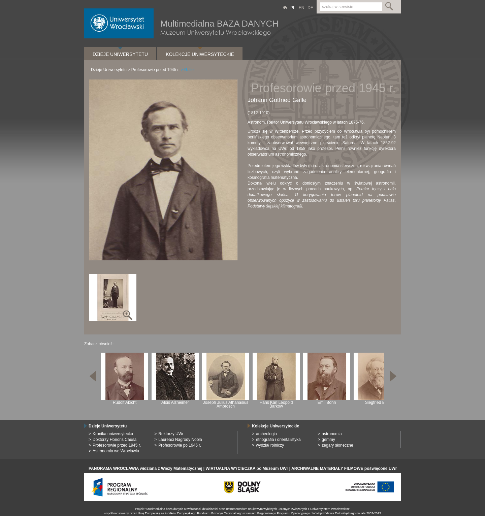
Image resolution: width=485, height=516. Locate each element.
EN (301, 7)
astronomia (332, 433)
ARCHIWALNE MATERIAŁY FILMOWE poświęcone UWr (344, 468)
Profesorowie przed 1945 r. (155, 69)
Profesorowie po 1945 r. (179, 445)
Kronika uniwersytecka (113, 433)
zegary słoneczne (337, 445)
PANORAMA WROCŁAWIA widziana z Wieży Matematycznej (145, 468)
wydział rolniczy (270, 445)
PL (292, 7)
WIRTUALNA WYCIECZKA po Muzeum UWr (247, 468)
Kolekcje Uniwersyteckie (200, 54)
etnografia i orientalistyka (278, 439)
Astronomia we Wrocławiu (116, 451)
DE (310, 7)
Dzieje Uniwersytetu (120, 54)
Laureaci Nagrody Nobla (180, 439)
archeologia (266, 433)
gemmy (328, 439)
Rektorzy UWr (170, 433)
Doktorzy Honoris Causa (114, 439)
